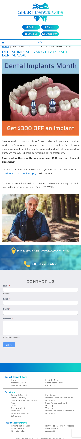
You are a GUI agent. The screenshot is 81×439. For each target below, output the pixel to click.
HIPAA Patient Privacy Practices (58, 421)
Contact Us (50, 382)
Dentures (15, 405)
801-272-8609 (44, 260)
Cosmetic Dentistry (19, 392)
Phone (6, 305)
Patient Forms (17, 424)
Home (5, 46)
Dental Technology (53, 379)
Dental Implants (18, 403)
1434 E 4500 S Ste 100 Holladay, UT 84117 (43, 247)
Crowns (14, 400)
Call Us (31, 27)
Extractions (16, 411)
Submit (9, 341)
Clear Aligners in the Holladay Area (25, 397)
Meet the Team (51, 376)
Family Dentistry (18, 394)
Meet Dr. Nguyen (18, 382)
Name (6, 282)
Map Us (50, 27)
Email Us (31, 33)
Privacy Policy (51, 424)
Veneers (48, 405)
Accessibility (50, 426)
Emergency (49, 33)
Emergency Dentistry (20, 408)
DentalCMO (58, 434)
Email (6, 295)
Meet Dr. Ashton (18, 379)
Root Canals (50, 392)
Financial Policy (17, 426)
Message (8, 315)
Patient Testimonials (19, 421)
